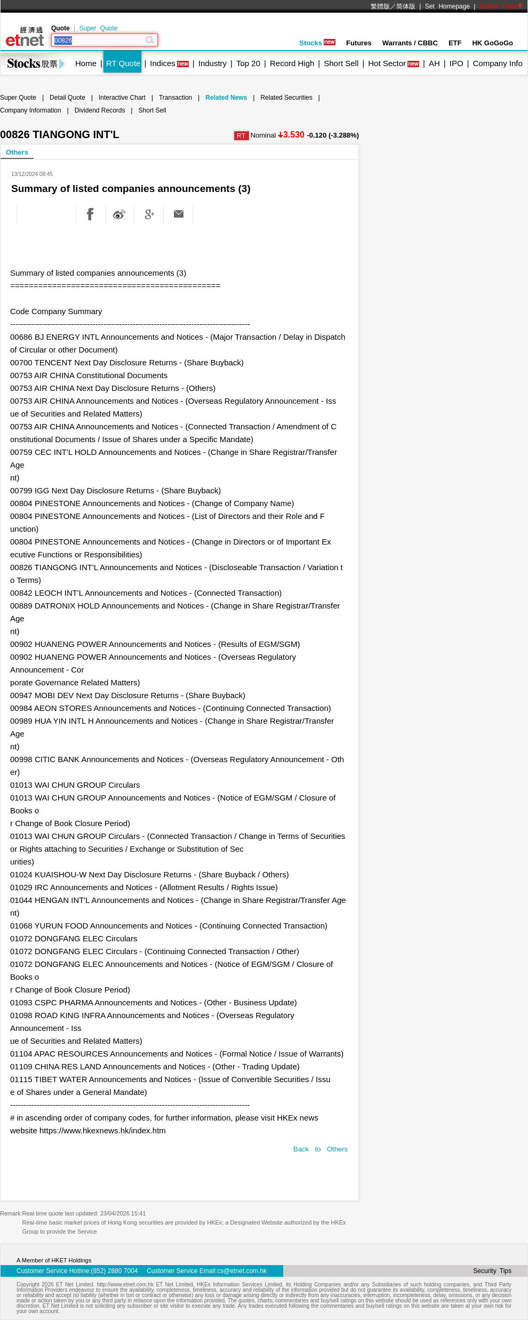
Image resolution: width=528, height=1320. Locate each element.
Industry (212, 63)
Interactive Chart (122, 97)
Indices (162, 63)
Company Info (497, 63)
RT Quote (123, 63)
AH (434, 63)
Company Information (30, 110)
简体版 (405, 6)
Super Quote (98, 28)
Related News (226, 97)
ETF (455, 43)
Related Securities (286, 97)
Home (86, 63)
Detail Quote (67, 97)
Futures (359, 43)
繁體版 (380, 6)
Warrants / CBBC (410, 43)
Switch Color (501, 6)
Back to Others (320, 1149)
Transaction (175, 97)
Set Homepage (447, 6)
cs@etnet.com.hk (242, 1271)
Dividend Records (100, 110)
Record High (292, 63)
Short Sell (341, 63)
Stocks (317, 43)
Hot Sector (387, 63)
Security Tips (492, 1271)
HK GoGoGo (492, 43)
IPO (456, 63)
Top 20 (248, 63)
